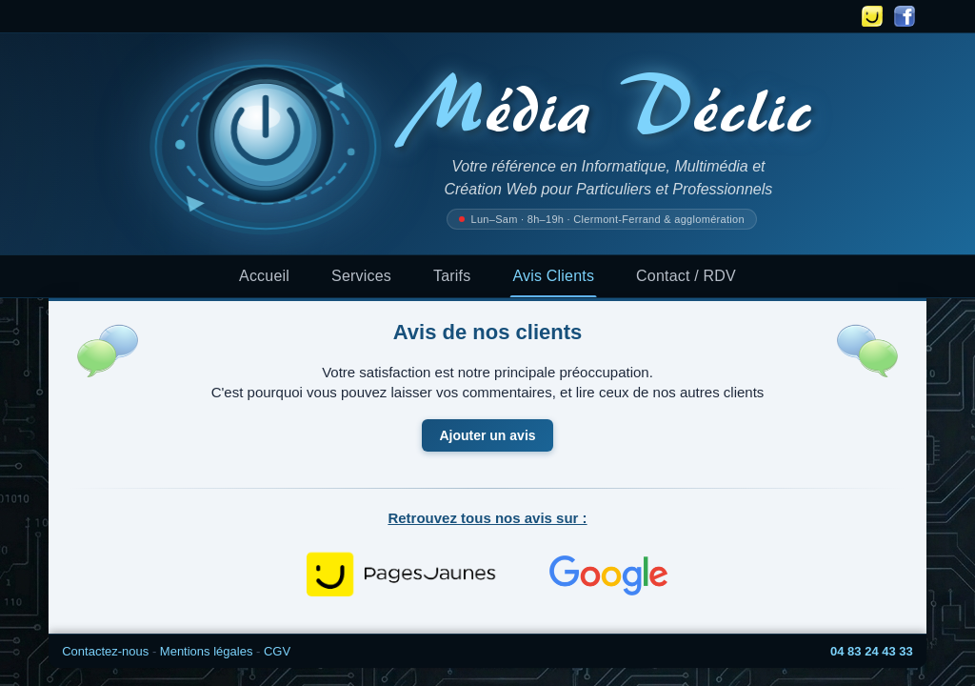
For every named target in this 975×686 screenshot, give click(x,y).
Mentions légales (206, 651)
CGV (277, 651)
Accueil (264, 276)
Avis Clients (553, 276)
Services (361, 276)
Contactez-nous (105, 651)
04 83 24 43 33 (871, 651)
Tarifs (451, 276)
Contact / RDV (686, 276)
